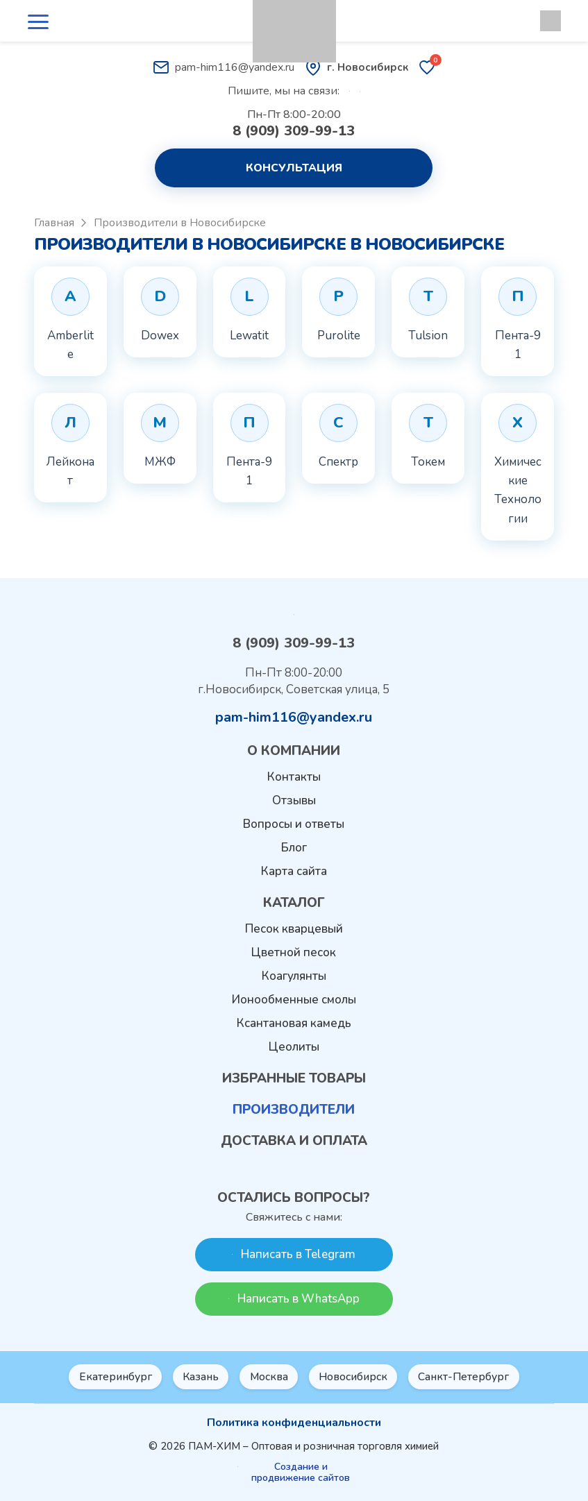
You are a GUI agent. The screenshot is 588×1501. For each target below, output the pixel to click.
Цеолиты (294, 1047)
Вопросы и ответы (293, 825)
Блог (294, 848)
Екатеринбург (111, 1376)
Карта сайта (294, 872)
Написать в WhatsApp (294, 1299)
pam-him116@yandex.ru (223, 67)
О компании (293, 751)
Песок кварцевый (294, 930)
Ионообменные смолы (294, 1000)
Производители (294, 1110)
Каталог (294, 903)
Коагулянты (294, 977)
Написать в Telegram (293, 1254)
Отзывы (294, 801)
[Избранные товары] (427, 67)
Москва (269, 1376)
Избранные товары (294, 1079)
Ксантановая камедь (294, 1024)
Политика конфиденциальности (294, 1422)
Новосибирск (356, 1376)
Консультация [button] (294, 168)
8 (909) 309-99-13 (294, 131)
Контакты (294, 778)
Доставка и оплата (294, 1141)
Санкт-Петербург (469, 1376)
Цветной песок (293, 953)
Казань (198, 1376)
